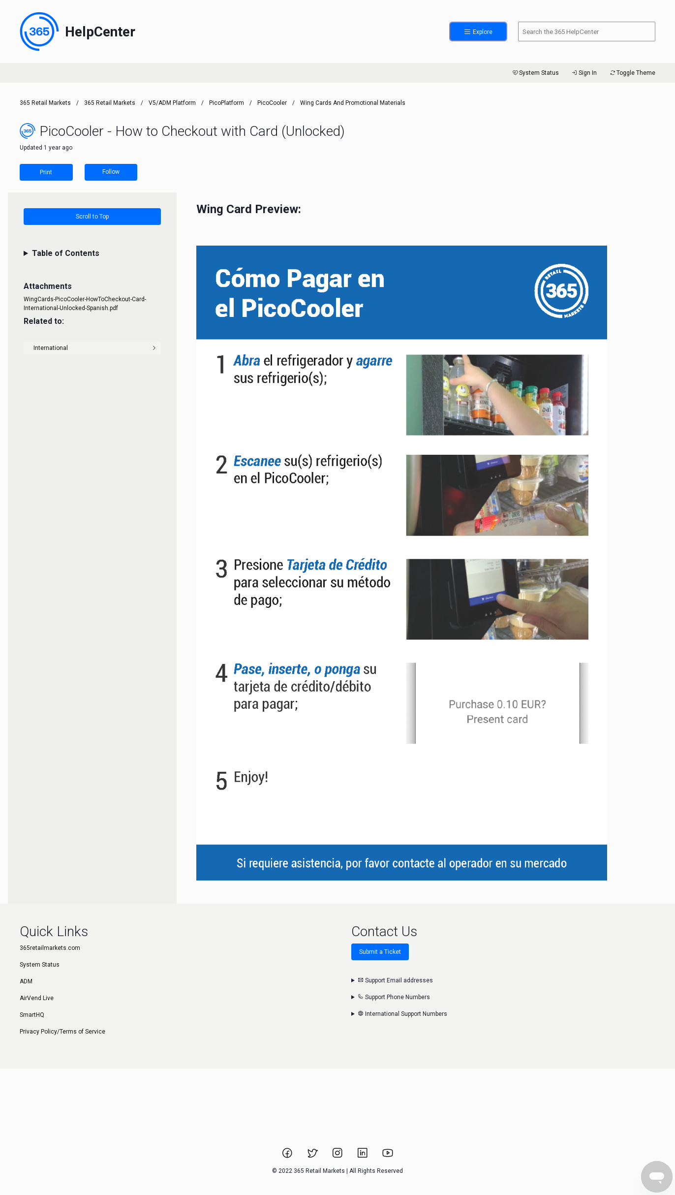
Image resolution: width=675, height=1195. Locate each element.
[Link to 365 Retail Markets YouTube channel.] (387, 1156)
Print (46, 172)
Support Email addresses (395, 980)
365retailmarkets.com (50, 947)
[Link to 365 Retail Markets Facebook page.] (288, 1156)
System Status (535, 72)
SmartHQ (32, 1014)
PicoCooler (272, 102)
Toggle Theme (632, 72)
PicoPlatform (226, 102)
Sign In (584, 72)
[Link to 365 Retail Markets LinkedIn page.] (363, 1156)
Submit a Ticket (380, 951)
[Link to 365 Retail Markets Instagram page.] (338, 1156)
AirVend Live (37, 998)
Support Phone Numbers (394, 997)
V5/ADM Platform (172, 102)
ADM (26, 981)
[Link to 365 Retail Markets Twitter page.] (313, 1156)
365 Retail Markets (45, 102)
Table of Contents (65, 253)
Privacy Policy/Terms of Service (62, 1031)
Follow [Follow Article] (111, 171)
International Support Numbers (402, 1013)
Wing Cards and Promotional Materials (352, 102)
